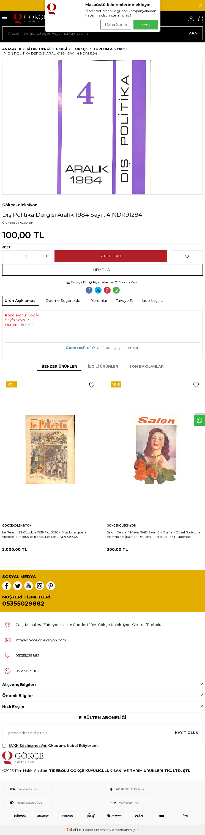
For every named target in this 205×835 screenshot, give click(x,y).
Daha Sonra (116, 24)
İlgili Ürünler (103, 366)
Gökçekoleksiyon (19, 204)
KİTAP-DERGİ (38, 49)
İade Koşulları (154, 300)
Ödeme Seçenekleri (64, 300)
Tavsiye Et (77, 282)
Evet (145, 24)
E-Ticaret (86, 830)
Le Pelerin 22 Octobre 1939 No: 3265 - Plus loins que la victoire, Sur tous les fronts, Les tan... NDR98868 (44, 534)
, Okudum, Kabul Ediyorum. (50, 745)
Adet (6, 247)
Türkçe (80, 49)
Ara (193, 33)
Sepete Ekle (110, 256)
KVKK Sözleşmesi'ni (27, 745)
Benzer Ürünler (59, 366)
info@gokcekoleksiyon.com (40, 640)
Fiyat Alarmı (101, 282)
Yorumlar (99, 300)
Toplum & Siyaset (110, 49)
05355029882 (23, 603)
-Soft (72, 830)
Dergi (61, 49)
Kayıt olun (186, 732)
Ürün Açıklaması (21, 300)
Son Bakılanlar (146, 366)
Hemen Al (102, 269)
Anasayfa (11, 49)
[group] (102, 127)
